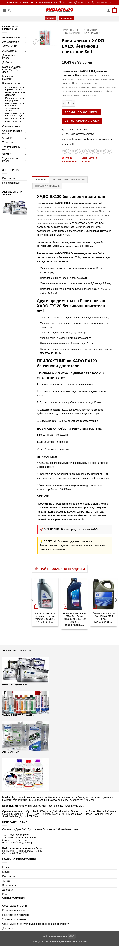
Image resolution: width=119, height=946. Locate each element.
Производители (11, 182)
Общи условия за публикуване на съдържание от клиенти (35, 924)
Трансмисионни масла (11, 148)
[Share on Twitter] (75, 151)
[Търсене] (9, 10)
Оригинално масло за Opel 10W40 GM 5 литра (103, 616)
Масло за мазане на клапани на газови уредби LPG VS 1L (45, 616)
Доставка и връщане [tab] (47, 186)
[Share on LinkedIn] (98, 151)
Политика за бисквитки (15, 914)
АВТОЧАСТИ (9, 46)
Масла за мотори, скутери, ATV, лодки (12, 69)
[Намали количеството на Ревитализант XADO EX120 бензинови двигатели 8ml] (64, 103)
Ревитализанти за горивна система (14, 88)
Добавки (7, 62)
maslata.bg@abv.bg (21, 842)
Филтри (6, 154)
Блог (5, 894)
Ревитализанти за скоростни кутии (14, 119)
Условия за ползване (14, 919)
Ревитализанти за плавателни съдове (15, 114)
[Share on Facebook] (70, 151)
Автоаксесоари (11, 37)
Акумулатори (9, 51)
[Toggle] (25, 37)
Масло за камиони (7, 77)
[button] (4, 10)
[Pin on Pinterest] (87, 151)
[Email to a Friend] (81, 151)
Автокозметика (10, 42)
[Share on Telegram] (109, 151)
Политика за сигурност (15, 910)
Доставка (7, 889)
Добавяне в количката (81, 112)
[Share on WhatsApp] (64, 151)
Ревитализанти (11, 83)
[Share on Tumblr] (103, 151)
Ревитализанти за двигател (15, 93)
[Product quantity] (69, 103)
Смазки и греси (11, 126)
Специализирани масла (12, 132)
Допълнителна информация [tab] (68, 179)
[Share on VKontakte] (92, 151)
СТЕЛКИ (7, 138)
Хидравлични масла (10, 159)
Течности (7, 142)
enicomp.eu (61, 936)
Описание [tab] (40, 179)
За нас (6, 880)
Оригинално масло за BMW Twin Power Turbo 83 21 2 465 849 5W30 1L (74, 617)
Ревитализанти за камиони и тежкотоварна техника (14, 106)
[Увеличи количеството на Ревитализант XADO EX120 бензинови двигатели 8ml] (73, 103)
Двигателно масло (8, 56)
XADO (71, 144)
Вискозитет (8, 178)
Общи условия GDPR (14, 905)
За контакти (9, 885)
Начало (67, 30)
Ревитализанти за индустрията (14, 99)
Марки (6, 871)
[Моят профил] (108, 10)
